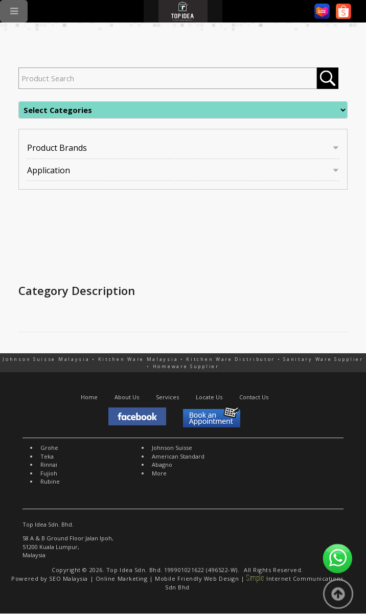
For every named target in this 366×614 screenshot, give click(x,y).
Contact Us (253, 397)
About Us (127, 397)
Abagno (162, 464)
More (159, 473)
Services (167, 397)
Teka (47, 456)
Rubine (50, 481)
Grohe (49, 447)
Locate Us (209, 397)
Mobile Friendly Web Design (197, 578)
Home (89, 397)
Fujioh (48, 473)
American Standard (178, 456)
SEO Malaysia (68, 578)
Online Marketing (122, 578)
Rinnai (48, 464)
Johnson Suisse (172, 447)
